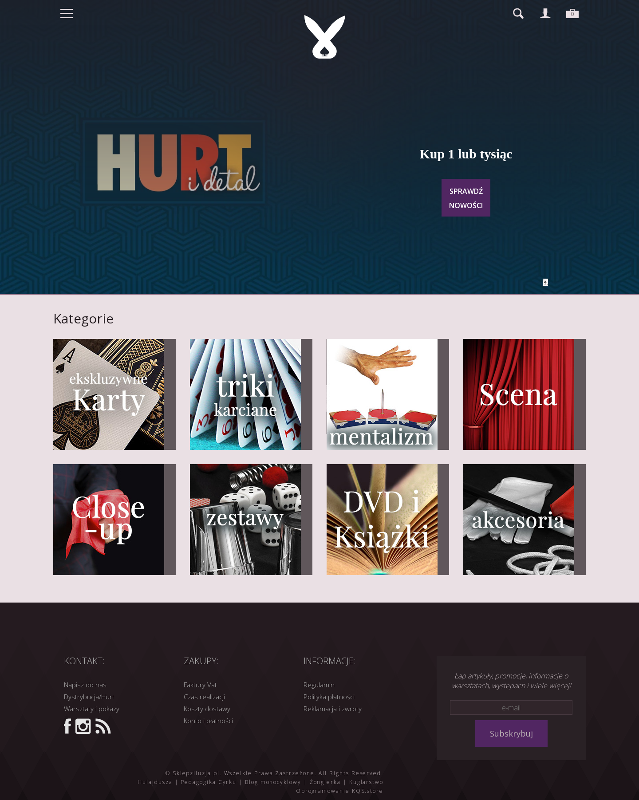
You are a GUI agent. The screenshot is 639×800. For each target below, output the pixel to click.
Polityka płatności (329, 696)
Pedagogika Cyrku (209, 782)
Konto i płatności (208, 720)
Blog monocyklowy (273, 782)
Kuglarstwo (366, 782)
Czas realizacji (204, 696)
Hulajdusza (155, 782)
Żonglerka (325, 782)
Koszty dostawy (207, 708)
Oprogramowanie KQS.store (339, 791)
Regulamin (319, 684)
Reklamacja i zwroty (333, 708)
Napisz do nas (85, 684)
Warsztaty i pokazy (91, 708)
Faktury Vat (200, 684)
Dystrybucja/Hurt (89, 696)
